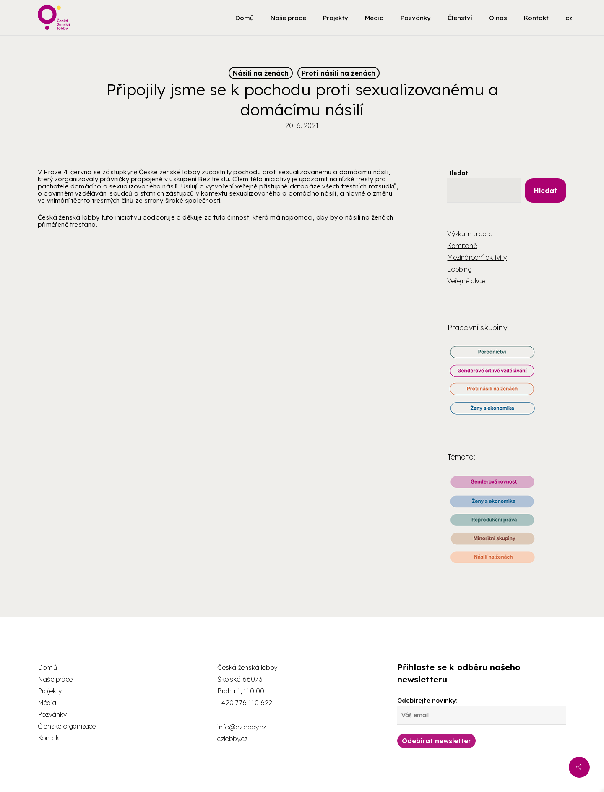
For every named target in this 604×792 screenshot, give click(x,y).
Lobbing (459, 269)
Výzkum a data (470, 234)
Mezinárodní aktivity (477, 257)
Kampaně (462, 245)
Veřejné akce (466, 281)
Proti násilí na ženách (338, 73)
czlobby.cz (232, 738)
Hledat (457, 173)
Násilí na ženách (261, 73)
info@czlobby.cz (241, 727)
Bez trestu (212, 179)
